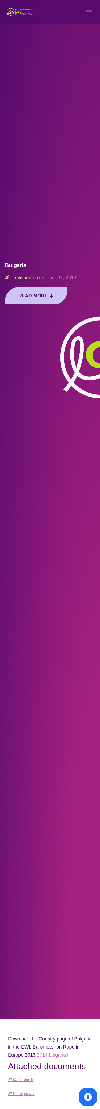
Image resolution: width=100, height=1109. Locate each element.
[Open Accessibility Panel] (88, 1097)
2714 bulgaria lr (53, 1055)
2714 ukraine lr (20, 1080)
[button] (89, 11)
